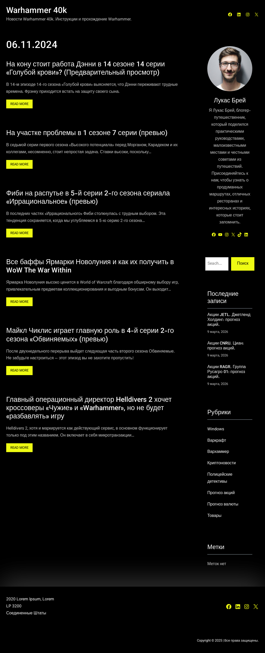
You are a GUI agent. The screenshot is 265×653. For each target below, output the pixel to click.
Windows (215, 429)
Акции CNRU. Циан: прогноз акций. (225, 346)
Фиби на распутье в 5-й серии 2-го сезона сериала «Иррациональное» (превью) (88, 198)
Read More (20, 104)
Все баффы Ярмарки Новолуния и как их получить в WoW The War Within (90, 267)
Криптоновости (221, 463)
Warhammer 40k (36, 11)
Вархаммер (218, 452)
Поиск (242, 264)
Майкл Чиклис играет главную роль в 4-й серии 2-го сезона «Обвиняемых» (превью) (90, 335)
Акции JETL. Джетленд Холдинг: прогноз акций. (229, 320)
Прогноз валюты (222, 504)
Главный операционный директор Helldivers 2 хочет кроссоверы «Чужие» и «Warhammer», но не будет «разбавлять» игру (89, 408)
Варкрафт (216, 441)
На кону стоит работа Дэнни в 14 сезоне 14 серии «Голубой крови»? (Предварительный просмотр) (85, 69)
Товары (214, 516)
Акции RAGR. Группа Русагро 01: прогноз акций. (226, 372)
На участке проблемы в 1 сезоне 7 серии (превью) (86, 134)
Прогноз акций (221, 493)
